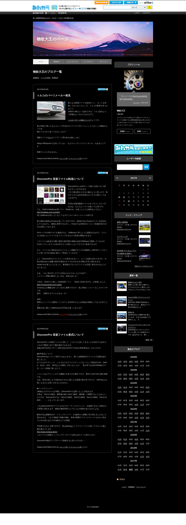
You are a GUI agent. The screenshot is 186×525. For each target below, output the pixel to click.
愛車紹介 (57, 62)
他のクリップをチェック (143, 266)
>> (150, 178)
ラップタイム (88, 62)
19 (129, 201)
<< (117, 178)
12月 (148, 379)
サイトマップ (141, 487)
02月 (125, 361)
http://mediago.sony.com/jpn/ (48, 212)
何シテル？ (137, 102)
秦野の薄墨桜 (122, 222)
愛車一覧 (149, 340)
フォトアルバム (72, 62)
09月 (131, 379)
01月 (120, 361)
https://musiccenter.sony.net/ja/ (49, 285)
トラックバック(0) (75, 158)
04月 (136, 361)
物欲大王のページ (52, 39)
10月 (136, 379)
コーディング (122, 236)
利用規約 (131, 487)
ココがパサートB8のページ (79, 120)
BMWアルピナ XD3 (134, 282)
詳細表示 (36, 78)
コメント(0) (63, 158)
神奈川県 (120, 114)
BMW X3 (131, 312)
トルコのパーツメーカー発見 (54, 95)
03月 (131, 361)
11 (124, 197)
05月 (142, 374)
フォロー (125, 131)
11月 (142, 379)
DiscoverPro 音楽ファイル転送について (60, 178)
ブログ (54, 18)
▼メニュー (104, 62)
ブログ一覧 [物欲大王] (65, 18)
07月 (120, 379)
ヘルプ (141, 2)
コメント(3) (63, 314)
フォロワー (142, 131)
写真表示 (55, 78)
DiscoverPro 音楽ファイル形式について (60, 334)
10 (119, 197)
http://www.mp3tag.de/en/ (47, 432)
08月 (125, 379)
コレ (49, 137)
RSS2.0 (122, 479)
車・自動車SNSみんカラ (41, 18)
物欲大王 (121, 111)
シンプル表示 (45, 78)
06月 (148, 374)
